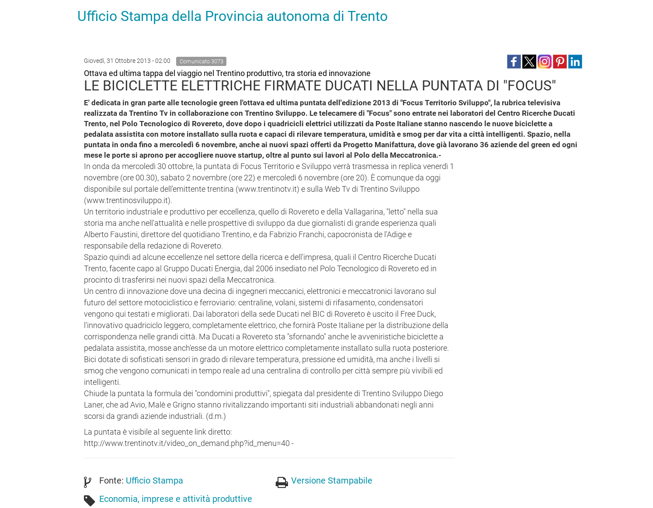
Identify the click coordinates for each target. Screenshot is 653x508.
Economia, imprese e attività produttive (175, 499)
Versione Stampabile (331, 480)
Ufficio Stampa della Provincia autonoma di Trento (232, 16)
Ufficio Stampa (154, 480)
